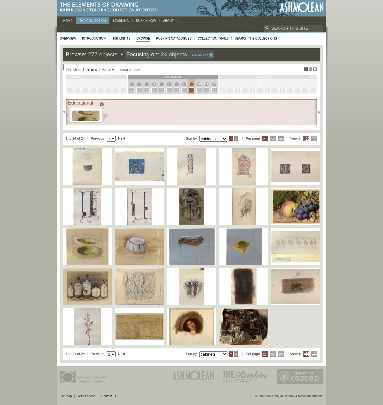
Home (68, 20)
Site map (66, 396)
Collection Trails (213, 38)
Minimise (310, 69)
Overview (68, 38)
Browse (143, 38)
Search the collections (256, 38)
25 (265, 139)
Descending (236, 138)
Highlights (120, 38)
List (314, 138)
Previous (66, 112)
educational (173, 77)
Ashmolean (301, 7)
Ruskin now (146, 20)
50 (273, 139)
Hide (315, 69)
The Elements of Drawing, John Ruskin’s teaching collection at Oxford (110, 7)
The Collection (92, 20)
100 (281, 139)
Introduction (93, 38)
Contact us (108, 396)
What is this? (130, 70)
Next (317, 112)
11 (206, 84)
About (168, 20)
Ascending (231, 138)
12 (214, 84)
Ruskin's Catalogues (174, 38)
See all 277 (200, 55)
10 (199, 84)
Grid (306, 138)
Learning (121, 20)
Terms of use (86, 396)
